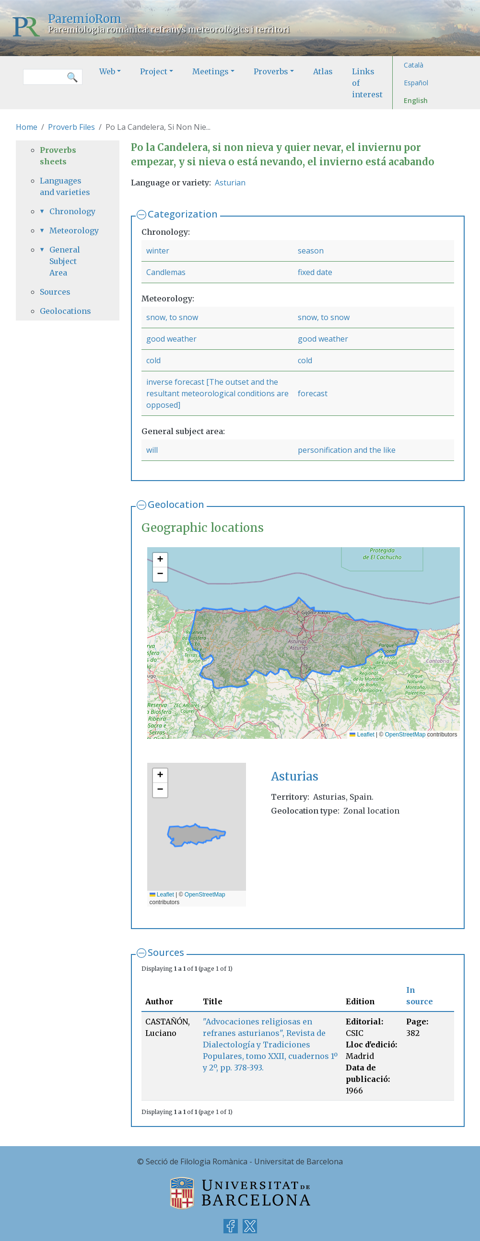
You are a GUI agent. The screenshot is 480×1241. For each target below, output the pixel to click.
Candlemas (166, 272)
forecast (313, 393)
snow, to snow (172, 317)
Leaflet (362, 734)
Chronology (72, 211)
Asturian (230, 182)
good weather (171, 338)
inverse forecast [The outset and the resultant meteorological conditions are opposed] (217, 393)
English (416, 100)
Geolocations (65, 311)
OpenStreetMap (405, 734)
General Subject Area (64, 261)
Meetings (210, 71)
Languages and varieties (65, 186)
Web (107, 71)
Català (413, 64)
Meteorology (72, 230)
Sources (166, 952)
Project (153, 71)
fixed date (315, 272)
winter (157, 250)
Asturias (294, 776)
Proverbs (271, 71)
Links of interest (367, 83)
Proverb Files (71, 127)
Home (26, 127)
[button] (160, 560)
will (152, 450)
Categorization (183, 213)
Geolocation (176, 504)
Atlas (323, 71)
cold (153, 360)
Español (416, 82)
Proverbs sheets (58, 155)
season (311, 250)
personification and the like (347, 450)
